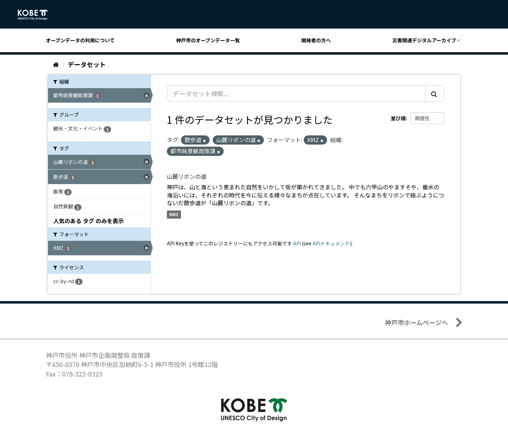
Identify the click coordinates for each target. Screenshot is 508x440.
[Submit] (434, 93)
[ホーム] (56, 64)
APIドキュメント (331, 243)
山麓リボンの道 (186, 176)
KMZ (174, 214)
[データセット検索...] (296, 93)
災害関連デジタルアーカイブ (424, 40)
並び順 (398, 118)
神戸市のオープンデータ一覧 (208, 40)
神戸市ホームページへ (416, 322)
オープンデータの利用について (80, 40)
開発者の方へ (316, 40)
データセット (87, 64)
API (297, 243)
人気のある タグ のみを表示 (88, 220)
